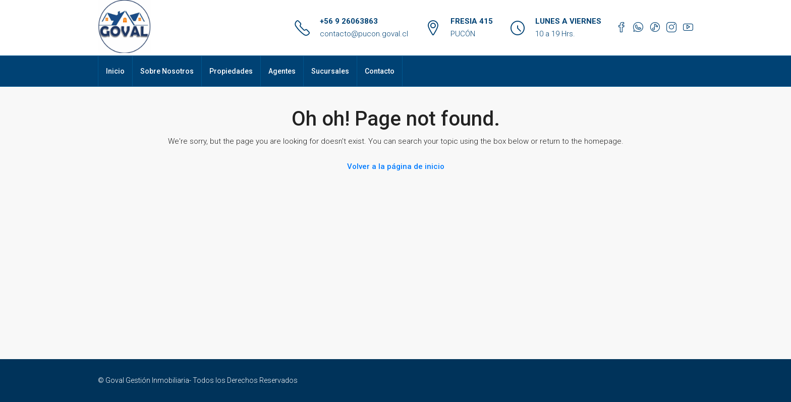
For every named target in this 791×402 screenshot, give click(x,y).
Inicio (115, 71)
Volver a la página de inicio (395, 166)
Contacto (379, 71)
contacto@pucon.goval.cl (364, 33)
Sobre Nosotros (167, 71)
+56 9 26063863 (349, 21)
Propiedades (231, 71)
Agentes (282, 71)
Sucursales (330, 71)
